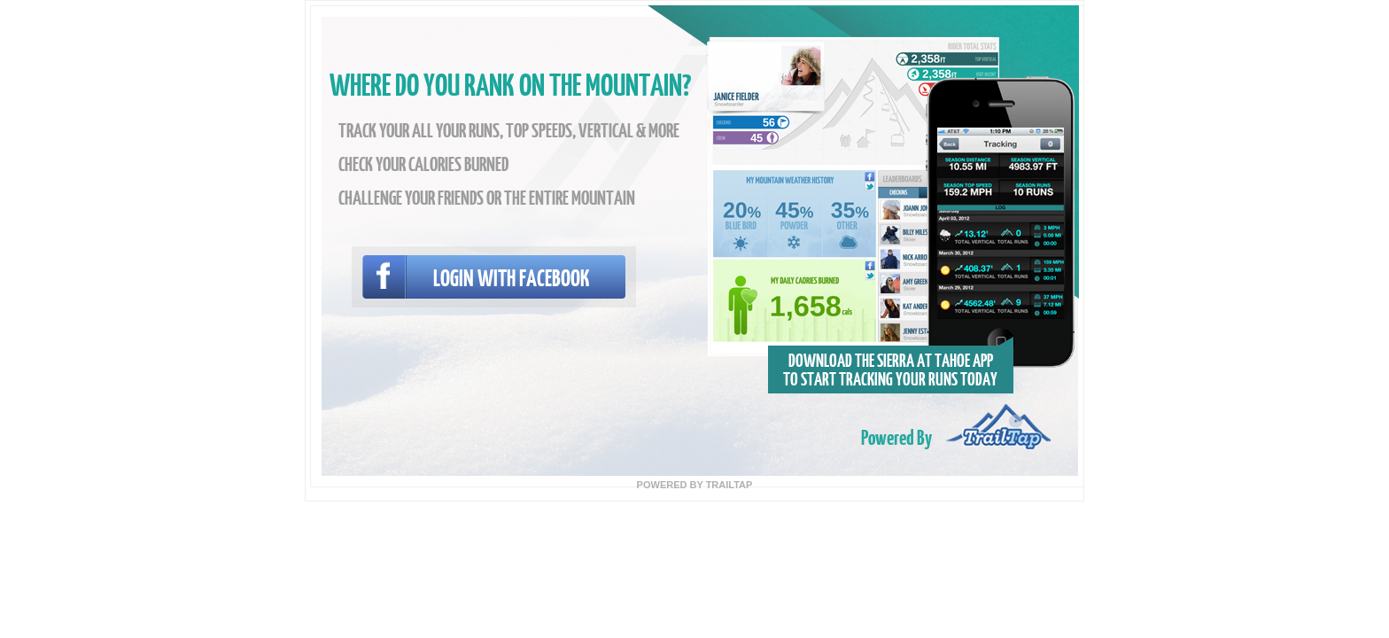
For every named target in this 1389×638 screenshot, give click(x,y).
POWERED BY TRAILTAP (695, 484)
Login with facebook (511, 277)
